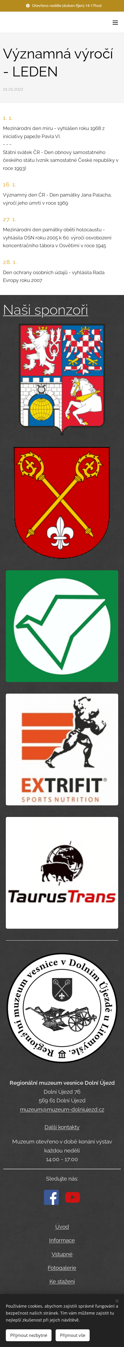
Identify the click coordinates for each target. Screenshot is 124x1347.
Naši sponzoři (45, 310)
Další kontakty (62, 1127)
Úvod (62, 1226)
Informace (62, 1240)
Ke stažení (62, 1281)
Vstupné (62, 1254)
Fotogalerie (62, 1267)
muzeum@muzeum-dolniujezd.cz (62, 1109)
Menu (115, 22)
